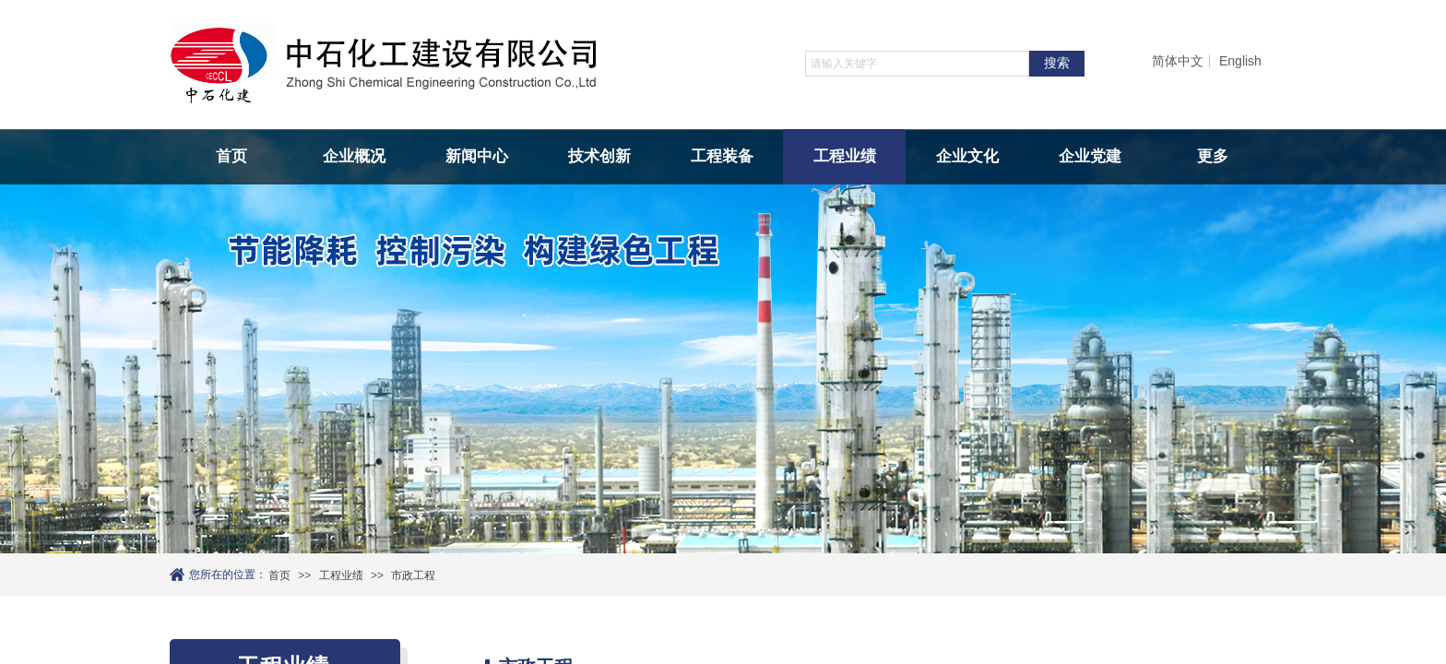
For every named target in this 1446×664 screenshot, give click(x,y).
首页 (231, 156)
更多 (1212, 156)
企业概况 (354, 156)
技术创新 (599, 156)
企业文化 (967, 156)
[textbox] (917, 64)
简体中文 (1177, 60)
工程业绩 (844, 156)
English (1240, 60)
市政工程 (413, 575)
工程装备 (722, 156)
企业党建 (1090, 156)
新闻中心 (476, 156)
